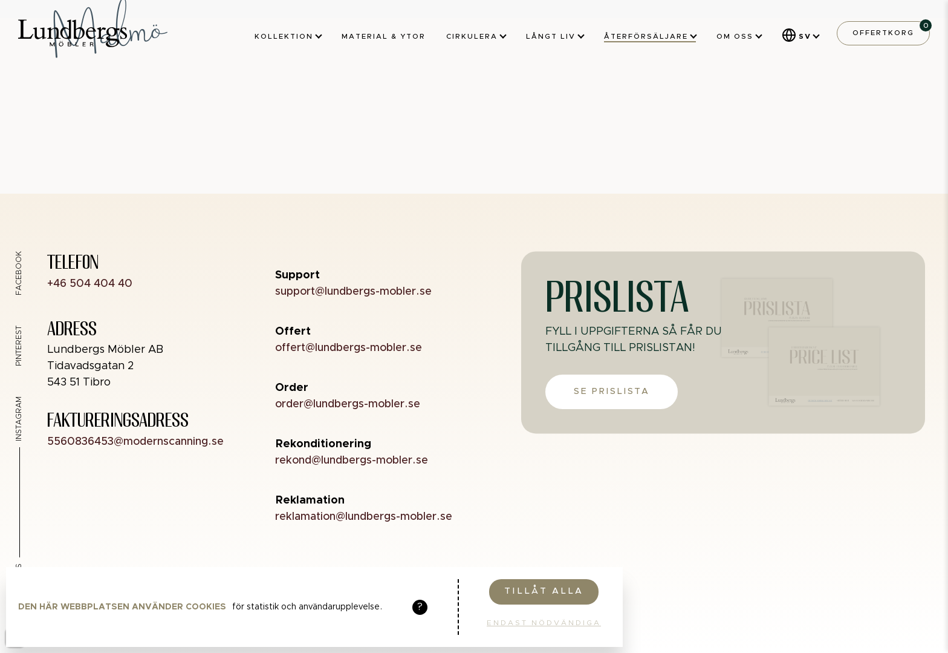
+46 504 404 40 (89, 283)
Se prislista (611, 391)
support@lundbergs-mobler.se (353, 291)
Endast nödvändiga (544, 622)
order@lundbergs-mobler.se (347, 404)
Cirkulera (475, 36)
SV (805, 36)
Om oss (738, 36)
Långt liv (554, 36)
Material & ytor (384, 36)
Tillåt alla (543, 591)
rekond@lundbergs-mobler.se (351, 460)
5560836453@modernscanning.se (135, 441)
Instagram (19, 418)
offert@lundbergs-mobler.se (348, 348)
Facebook (19, 273)
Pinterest (19, 346)
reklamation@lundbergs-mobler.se (363, 516)
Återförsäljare (650, 36)
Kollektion (288, 36)
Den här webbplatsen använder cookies (122, 607)
